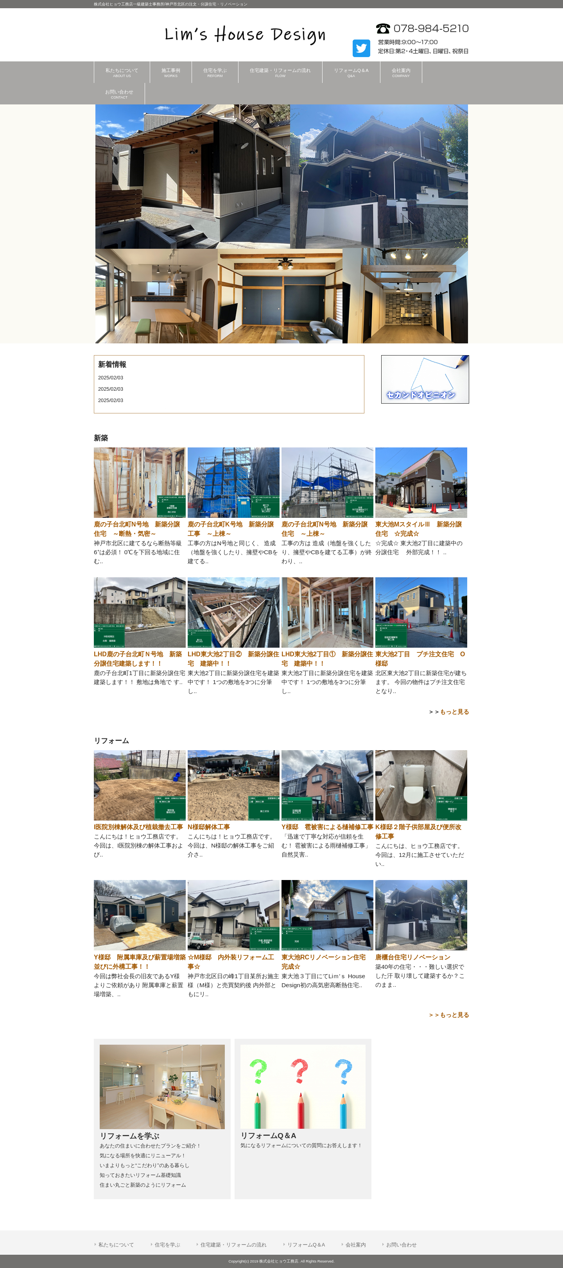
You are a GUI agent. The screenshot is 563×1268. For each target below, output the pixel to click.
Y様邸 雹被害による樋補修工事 (327, 827)
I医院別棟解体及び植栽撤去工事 (138, 827)
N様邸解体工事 (209, 827)
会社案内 (356, 1245)
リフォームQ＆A (306, 1245)
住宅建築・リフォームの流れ (234, 1245)
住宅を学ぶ (167, 1245)
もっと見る (454, 711)
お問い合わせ (401, 1245)
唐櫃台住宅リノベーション (412, 957)
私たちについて (116, 1245)
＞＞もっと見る (448, 1014)
